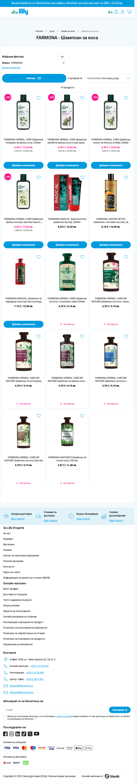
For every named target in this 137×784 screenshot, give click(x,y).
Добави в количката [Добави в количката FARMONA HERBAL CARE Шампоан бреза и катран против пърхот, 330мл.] (23, 244)
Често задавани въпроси (17, 600)
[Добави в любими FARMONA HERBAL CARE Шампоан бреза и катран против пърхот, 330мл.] (38, 177)
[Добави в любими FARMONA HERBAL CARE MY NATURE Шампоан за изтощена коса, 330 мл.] (38, 336)
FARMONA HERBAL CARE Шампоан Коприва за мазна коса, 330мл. (23, 141)
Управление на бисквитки (18, 644)
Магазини (8, 544)
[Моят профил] (122, 11)
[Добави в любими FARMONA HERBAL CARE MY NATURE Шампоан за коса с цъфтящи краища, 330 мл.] (125, 336)
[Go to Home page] (19, 11)
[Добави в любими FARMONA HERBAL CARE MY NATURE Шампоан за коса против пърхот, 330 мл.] (38, 415)
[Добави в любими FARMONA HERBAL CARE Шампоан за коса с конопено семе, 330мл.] (82, 256)
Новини (7, 550)
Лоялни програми (13, 561)
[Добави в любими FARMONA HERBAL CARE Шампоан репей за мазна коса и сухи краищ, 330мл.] (82, 98)
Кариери (8, 538)
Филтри (34, 78)
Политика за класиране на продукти (24, 638)
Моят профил (10, 588)
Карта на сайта (11, 572)
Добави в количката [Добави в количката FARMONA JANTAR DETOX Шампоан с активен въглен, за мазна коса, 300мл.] (110, 244)
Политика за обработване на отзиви (24, 633)
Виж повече (17, 518)
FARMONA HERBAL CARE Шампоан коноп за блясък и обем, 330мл (110, 141)
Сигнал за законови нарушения (21, 555)
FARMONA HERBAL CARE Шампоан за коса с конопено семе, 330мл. (67, 300)
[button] (33, 57)
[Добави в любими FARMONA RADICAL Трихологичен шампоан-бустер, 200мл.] (82, 177)
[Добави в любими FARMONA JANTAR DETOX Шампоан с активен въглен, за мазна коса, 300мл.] (125, 177)
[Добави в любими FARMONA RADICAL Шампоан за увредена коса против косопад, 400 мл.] (38, 256)
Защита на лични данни (16, 611)
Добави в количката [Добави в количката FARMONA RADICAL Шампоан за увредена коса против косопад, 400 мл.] (23, 324)
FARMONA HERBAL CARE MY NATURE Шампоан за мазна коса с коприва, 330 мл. (67, 379)
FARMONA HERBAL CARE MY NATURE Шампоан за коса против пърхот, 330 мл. (24, 459)
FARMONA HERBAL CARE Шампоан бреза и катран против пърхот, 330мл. (23, 221)
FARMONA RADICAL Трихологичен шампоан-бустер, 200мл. (67, 220)
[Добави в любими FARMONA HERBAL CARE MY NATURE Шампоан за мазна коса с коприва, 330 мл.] (82, 336)
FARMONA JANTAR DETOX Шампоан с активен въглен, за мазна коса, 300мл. (111, 221)
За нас (6, 533)
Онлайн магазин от (101, 776)
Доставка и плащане (15, 594)
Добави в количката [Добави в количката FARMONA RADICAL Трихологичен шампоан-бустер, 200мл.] (67, 244)
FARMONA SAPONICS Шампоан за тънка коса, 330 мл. (67, 459)
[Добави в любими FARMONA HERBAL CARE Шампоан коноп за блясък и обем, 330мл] (125, 98)
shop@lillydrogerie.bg (21, 685)
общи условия (63, 716)
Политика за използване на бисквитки (25, 627)
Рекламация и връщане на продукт (23, 622)
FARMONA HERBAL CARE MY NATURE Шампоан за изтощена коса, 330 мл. (23, 379)
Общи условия (11, 605)
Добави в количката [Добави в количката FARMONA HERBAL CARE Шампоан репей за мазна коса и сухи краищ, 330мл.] (67, 165)
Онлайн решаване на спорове (20, 616)
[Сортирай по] (108, 78)
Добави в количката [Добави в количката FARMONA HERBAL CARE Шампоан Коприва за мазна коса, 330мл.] (23, 165)
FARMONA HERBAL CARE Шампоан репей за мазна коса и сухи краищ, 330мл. (67, 141)
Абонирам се (119, 710)
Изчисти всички (11, 67)
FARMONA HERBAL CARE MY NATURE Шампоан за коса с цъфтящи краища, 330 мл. (111, 379)
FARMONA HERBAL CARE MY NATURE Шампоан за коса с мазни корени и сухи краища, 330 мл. (110, 300)
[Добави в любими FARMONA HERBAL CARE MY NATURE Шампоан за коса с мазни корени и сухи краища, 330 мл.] (125, 256)
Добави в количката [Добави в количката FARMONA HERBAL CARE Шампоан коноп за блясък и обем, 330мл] (110, 165)
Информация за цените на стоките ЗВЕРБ (26, 577)
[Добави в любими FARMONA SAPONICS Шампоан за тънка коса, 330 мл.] (82, 415)
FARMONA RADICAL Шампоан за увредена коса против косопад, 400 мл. (23, 300)
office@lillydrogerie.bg (21, 692)
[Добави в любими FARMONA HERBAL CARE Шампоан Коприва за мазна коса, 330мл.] (38, 98)
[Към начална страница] (39, 31)
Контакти (8, 566)
